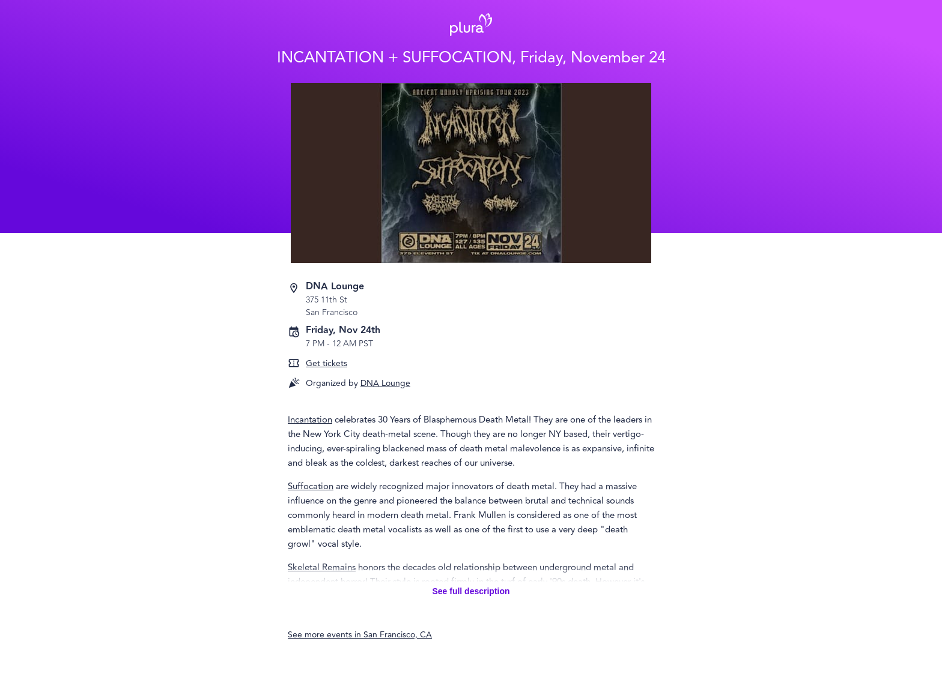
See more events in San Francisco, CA (360, 634)
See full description (470, 591)
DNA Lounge (385, 383)
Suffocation (310, 486)
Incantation (310, 420)
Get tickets (326, 363)
